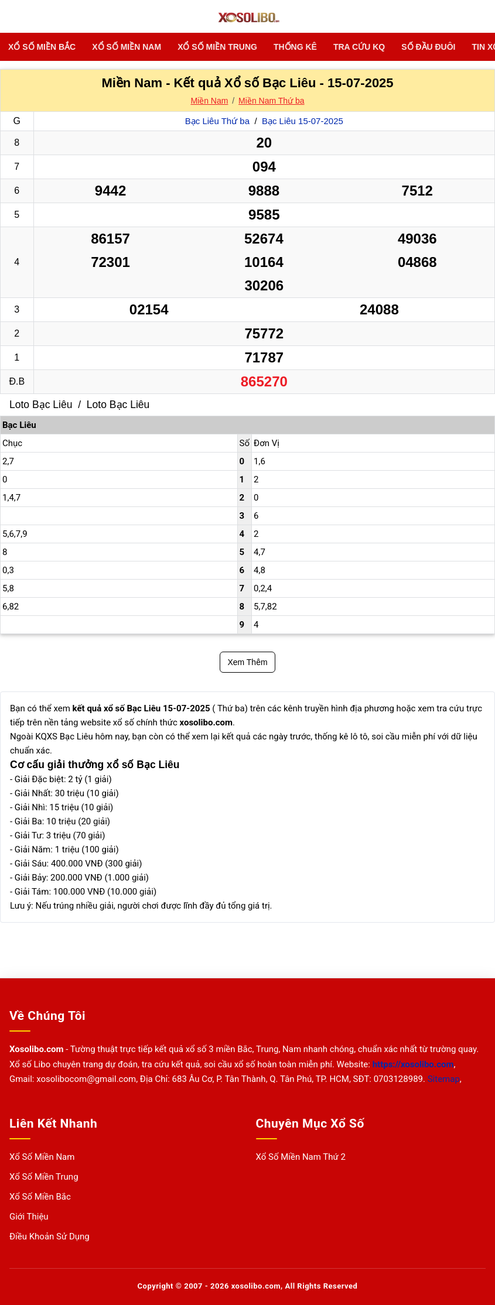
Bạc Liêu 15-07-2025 (302, 121)
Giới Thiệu (29, 1216)
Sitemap (444, 1079)
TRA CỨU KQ (359, 47)
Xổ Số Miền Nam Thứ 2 (301, 1157)
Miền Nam (209, 100)
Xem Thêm (247, 662)
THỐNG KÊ (295, 47)
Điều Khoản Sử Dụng (49, 1236)
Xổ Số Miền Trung (217, 47)
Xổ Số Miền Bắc (42, 47)
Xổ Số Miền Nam (126, 47)
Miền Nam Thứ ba (271, 100)
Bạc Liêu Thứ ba (218, 121)
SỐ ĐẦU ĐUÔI (428, 47)
